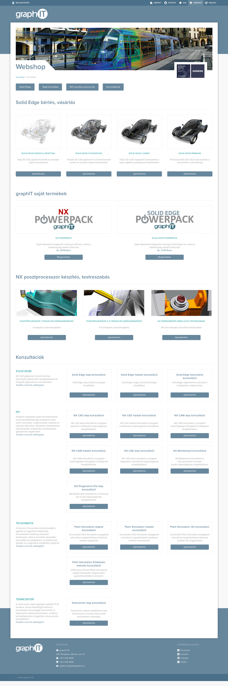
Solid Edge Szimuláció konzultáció (189, 376)
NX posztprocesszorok (82, 86)
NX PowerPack (63, 238)
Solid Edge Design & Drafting (38, 153)
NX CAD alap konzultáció (89, 415)
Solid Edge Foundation (88, 153)
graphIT (157, 3)
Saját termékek (50, 86)
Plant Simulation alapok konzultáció (88, 528)
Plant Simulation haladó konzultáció (139, 528)
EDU (185, 3)
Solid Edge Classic (139, 153)
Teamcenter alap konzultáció (89, 602)
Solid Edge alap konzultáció (89, 374)
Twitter (183, 662)
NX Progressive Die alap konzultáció (88, 488)
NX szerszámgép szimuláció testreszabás (181, 321)
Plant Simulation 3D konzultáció (189, 526)
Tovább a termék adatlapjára (30, 385)
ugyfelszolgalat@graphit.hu (72, 666)
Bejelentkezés (22, 3)
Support (172, 3)
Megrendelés (63, 257)
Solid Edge (25, 86)
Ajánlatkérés (38, 173)
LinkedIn (184, 658)
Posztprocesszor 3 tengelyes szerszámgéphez (47, 321)
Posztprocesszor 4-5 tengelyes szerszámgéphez (114, 321)
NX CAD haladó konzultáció (139, 415)
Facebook (185, 650)
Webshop (197, 3)
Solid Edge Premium (190, 153)
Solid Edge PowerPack (164, 238)
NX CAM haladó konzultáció (89, 450)
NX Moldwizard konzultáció (189, 450)
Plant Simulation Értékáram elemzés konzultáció (88, 564)
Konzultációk (113, 86)
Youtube (184, 654)
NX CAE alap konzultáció (139, 450)
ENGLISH (212, 3)
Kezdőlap (20, 77)
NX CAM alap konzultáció (189, 415)
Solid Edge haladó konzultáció (139, 374)
